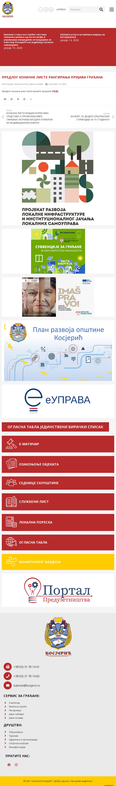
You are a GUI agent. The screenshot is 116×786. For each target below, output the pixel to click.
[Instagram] (16, 764)
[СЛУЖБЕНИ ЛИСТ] (12, 502)
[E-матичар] (6, 703)
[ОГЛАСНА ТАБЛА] (12, 542)
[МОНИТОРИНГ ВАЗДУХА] (12, 562)
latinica (61, 9)
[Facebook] (9, 764)
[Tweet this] (18, 99)
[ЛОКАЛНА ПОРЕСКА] (12, 522)
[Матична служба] (6, 707)
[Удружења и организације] (6, 739)
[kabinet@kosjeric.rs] (8, 685)
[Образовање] (6, 732)
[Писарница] (6, 710)
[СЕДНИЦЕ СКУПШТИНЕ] (12, 483)
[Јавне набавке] (6, 714)
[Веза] (7, 9)
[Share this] (11, 99)
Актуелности (21, 84)
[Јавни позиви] (6, 718)
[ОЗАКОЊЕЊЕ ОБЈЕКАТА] (12, 464)
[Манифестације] (6, 747)
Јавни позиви (36, 84)
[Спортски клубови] (6, 743)
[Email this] (5, 99)
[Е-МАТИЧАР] (12, 444)
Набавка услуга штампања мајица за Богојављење (82, 36)
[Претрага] (87, 9)
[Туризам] (6, 736)
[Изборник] (111, 9)
